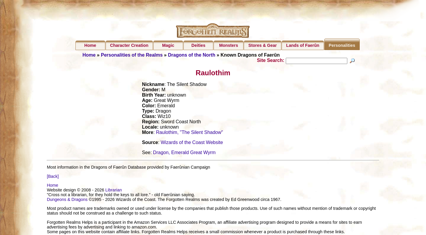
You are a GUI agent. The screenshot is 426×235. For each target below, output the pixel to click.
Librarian (113, 190)
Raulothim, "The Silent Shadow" (189, 133)
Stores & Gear (262, 45)
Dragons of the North (191, 54)
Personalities (342, 45)
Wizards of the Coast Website (192, 143)
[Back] (53, 177)
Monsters (228, 45)
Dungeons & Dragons (67, 200)
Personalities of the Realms (132, 54)
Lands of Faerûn (302, 45)
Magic (168, 45)
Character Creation (129, 45)
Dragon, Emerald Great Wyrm (184, 153)
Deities (198, 45)
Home (90, 45)
